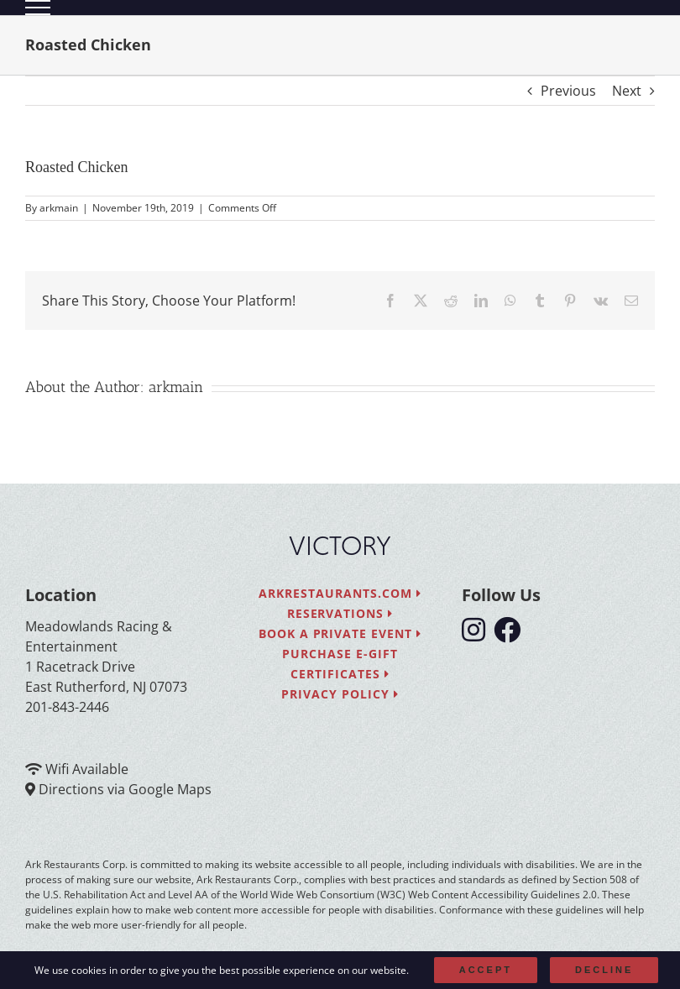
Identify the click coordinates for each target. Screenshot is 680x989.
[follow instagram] (478, 634)
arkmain (58, 208)
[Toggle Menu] (38, 7)
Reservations (340, 613)
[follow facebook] (511, 634)
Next (626, 90)
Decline (604, 970)
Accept (485, 970)
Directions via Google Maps (125, 789)
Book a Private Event (340, 633)
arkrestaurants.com (340, 593)
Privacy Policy (340, 694)
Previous (568, 90)
